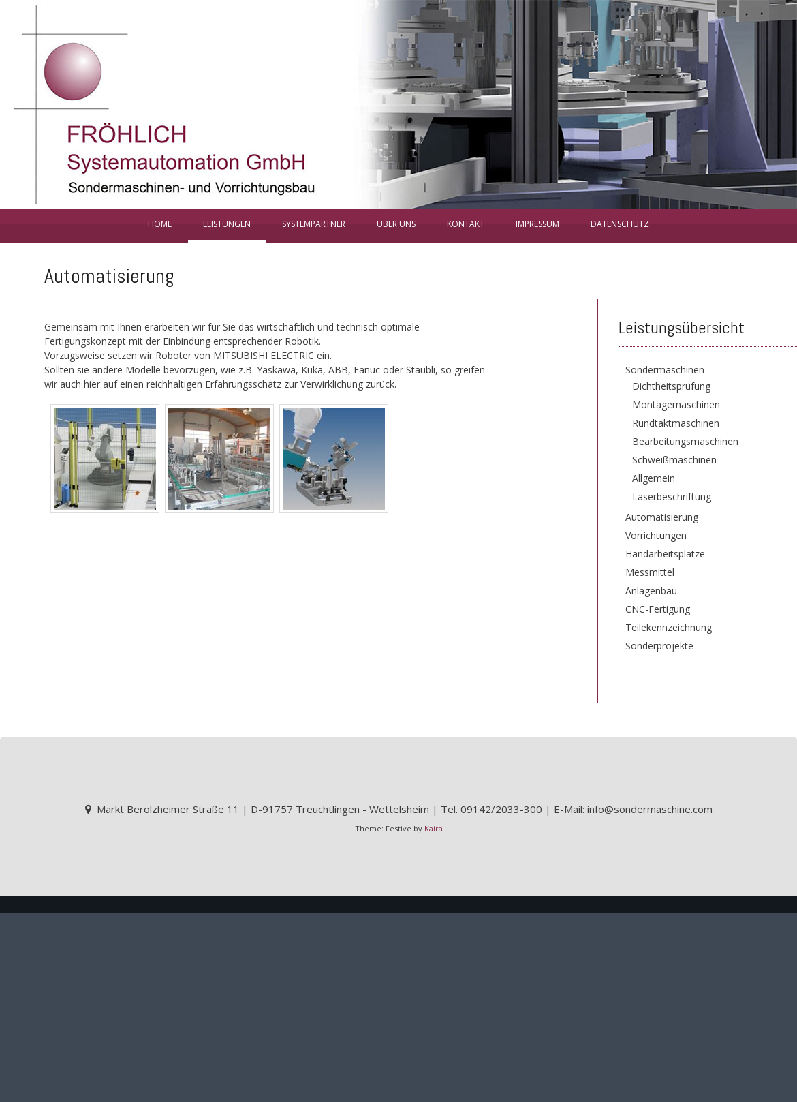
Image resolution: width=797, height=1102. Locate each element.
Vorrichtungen (656, 535)
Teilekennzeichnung (668, 627)
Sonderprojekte (659, 645)
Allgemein (653, 478)
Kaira (433, 828)
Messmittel (649, 572)
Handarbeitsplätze (665, 553)
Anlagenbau (651, 590)
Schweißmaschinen (674, 459)
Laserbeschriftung (671, 496)
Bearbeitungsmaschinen (685, 441)
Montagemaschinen (676, 404)
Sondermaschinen (664, 369)
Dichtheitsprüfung (671, 386)
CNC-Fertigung (657, 608)
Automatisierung (661, 516)
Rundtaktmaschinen (675, 422)
